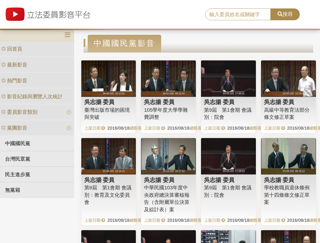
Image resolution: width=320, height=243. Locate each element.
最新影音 (14, 65)
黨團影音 (14, 128)
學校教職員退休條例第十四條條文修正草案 (287, 195)
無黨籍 (12, 190)
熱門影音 (14, 80)
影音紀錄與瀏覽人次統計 (32, 96)
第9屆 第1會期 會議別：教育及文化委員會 (108, 195)
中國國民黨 (17, 143)
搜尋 (285, 14)
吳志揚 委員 (99, 102)
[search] (238, 14)
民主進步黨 (17, 174)
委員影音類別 (19, 112)
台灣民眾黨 (17, 159)
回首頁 (11, 49)
